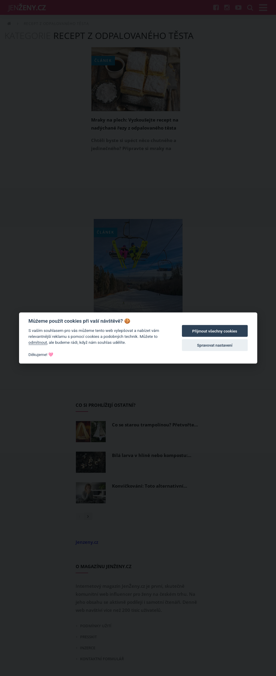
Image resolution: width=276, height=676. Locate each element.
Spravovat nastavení (215, 345)
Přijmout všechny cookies (214, 331)
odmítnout (38, 342)
